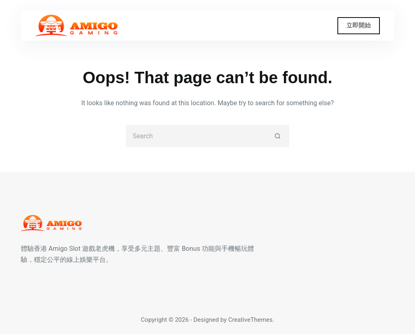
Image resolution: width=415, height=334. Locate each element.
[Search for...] (196, 136)
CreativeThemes (250, 319)
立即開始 (358, 25)
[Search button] (278, 136)
